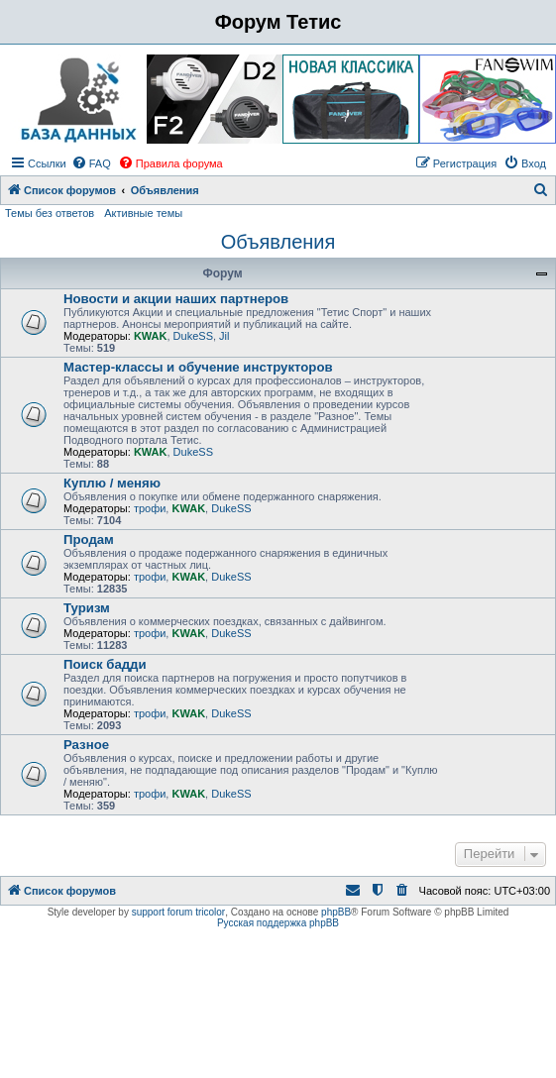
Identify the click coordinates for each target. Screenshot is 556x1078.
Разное (86, 744)
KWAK (150, 336)
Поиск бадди (105, 664)
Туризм (86, 607)
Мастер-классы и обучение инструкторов (198, 367)
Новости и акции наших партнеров (175, 298)
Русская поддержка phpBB (278, 922)
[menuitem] (91, 163)
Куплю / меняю (112, 483)
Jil (224, 336)
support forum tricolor (178, 912)
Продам (88, 539)
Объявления (278, 242)
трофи (150, 508)
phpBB (336, 912)
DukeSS (193, 336)
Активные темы (143, 213)
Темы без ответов (49, 213)
